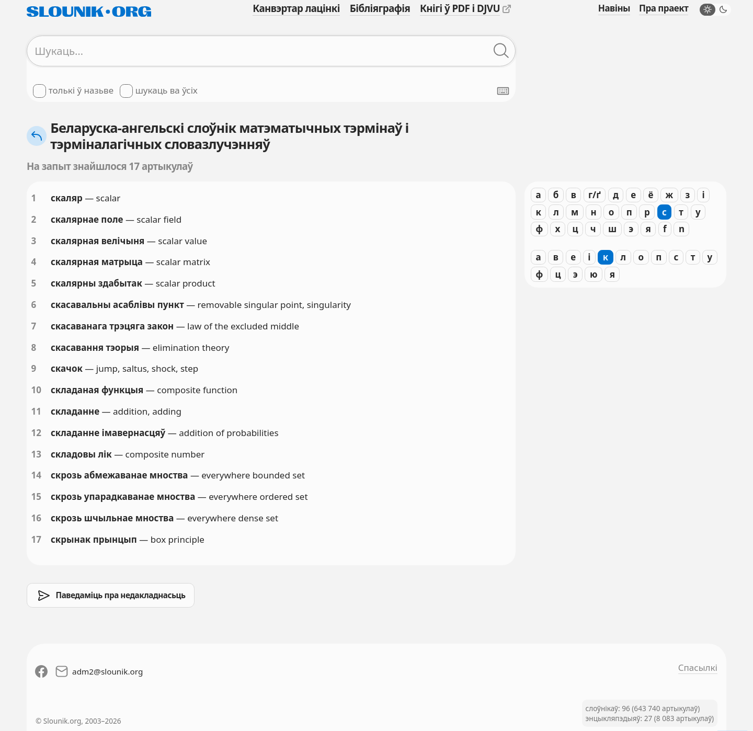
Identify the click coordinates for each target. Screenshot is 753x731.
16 (36, 518)
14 (36, 475)
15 (36, 496)
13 (36, 454)
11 (36, 411)
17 (36, 539)
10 (36, 390)
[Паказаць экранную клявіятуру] (503, 91)
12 (36, 433)
